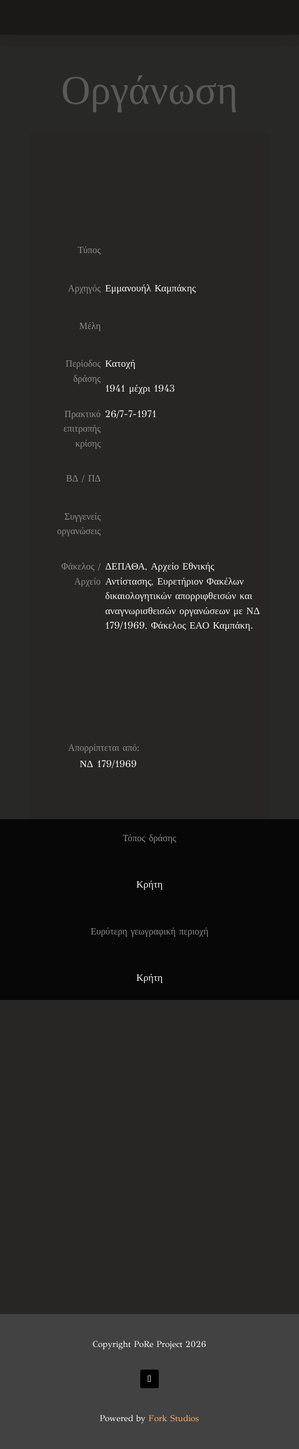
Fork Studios (173, 1418)
